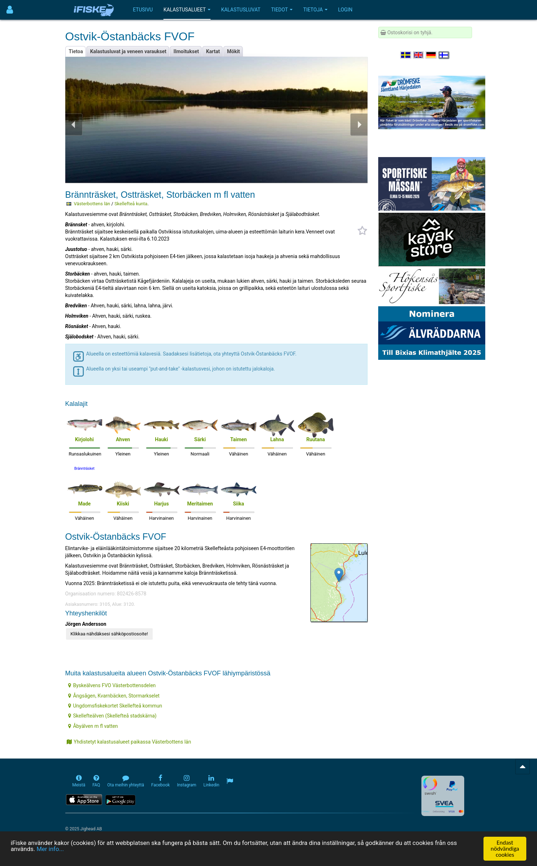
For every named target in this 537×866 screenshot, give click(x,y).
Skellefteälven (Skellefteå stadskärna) (112, 716)
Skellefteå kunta (131, 203)
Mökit (233, 51)
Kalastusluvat (240, 9)
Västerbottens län (92, 203)
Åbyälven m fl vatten (93, 726)
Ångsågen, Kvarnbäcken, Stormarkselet (114, 696)
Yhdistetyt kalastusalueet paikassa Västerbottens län (129, 742)
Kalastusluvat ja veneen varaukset (128, 51)
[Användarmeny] (10, 10)
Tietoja (315, 9)
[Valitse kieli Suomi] (444, 55)
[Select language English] (418, 55)
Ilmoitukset (186, 51)
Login (345, 9)
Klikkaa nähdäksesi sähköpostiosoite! (109, 633)
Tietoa (76, 51)
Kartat (213, 51)
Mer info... (50, 849)
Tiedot (282, 9)
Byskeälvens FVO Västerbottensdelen (112, 685)
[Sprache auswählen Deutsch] (431, 55)
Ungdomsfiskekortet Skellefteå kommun (115, 706)
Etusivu (143, 9)
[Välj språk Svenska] (406, 55)
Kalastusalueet (187, 9)
